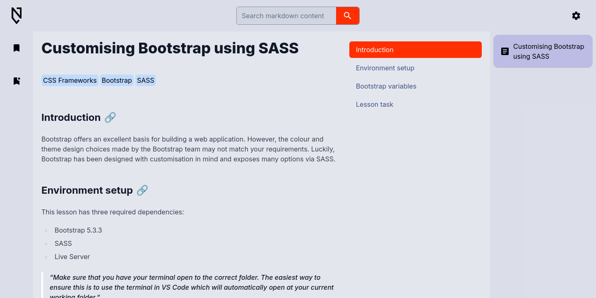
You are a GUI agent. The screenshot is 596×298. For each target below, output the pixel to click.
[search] (347, 15)
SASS (145, 80)
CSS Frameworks (70, 80)
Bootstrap (117, 80)
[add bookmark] (16, 81)
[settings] (576, 15)
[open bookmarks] (16, 48)
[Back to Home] (20, 15)
